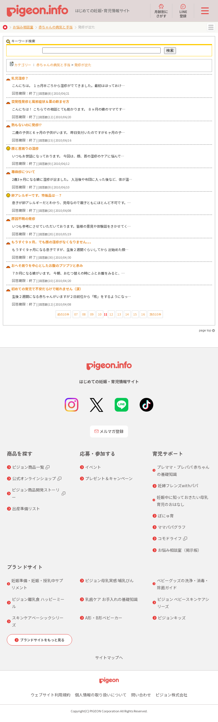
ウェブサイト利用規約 (50, 695)
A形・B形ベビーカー (103, 618)
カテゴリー (22, 64)
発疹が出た (82, 64)
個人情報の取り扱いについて (101, 695)
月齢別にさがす (161, 11)
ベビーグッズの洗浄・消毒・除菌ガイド (183, 584)
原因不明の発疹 (23, 218)
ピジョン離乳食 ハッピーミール (38, 602)
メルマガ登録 (109, 431)
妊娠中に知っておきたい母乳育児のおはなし (182, 500)
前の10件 (63, 314)
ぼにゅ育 (166, 515)
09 (92, 314)
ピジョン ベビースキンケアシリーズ (183, 602)
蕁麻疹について (23, 171)
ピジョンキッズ (172, 618)
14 (127, 314)
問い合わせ (141, 695)
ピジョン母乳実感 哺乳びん (109, 580)
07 (76, 314)
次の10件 (155, 314)
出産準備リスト (26, 508)
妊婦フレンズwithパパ (178, 485)
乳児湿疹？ (19, 78)
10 (100, 314)
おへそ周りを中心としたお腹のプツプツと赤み (47, 265)
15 (135, 314)
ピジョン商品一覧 (28, 467)
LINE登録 (183, 11)
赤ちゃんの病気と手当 (56, 26)
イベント (93, 467)
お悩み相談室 (23, 26)
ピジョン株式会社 (171, 695)
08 (84, 314)
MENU (211, 27)
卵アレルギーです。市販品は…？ (36, 195)
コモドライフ (170, 538)
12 (111, 314)
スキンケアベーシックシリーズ (38, 621)
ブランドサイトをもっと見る (42, 639)
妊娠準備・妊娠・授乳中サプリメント (37, 584)
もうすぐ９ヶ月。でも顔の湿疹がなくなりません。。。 (52, 241)
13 (119, 314)
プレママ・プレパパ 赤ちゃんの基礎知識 (183, 470)
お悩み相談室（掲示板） (180, 550)
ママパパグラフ (172, 527)
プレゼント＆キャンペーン (109, 478)
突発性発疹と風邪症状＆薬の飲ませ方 (40, 101)
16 (143, 314)
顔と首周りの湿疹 (25, 148)
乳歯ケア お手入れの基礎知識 (111, 599)
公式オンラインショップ (34, 478)
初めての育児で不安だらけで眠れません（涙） (47, 288)
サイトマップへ (109, 657)
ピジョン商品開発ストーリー (36, 493)
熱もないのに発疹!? (26, 124)
